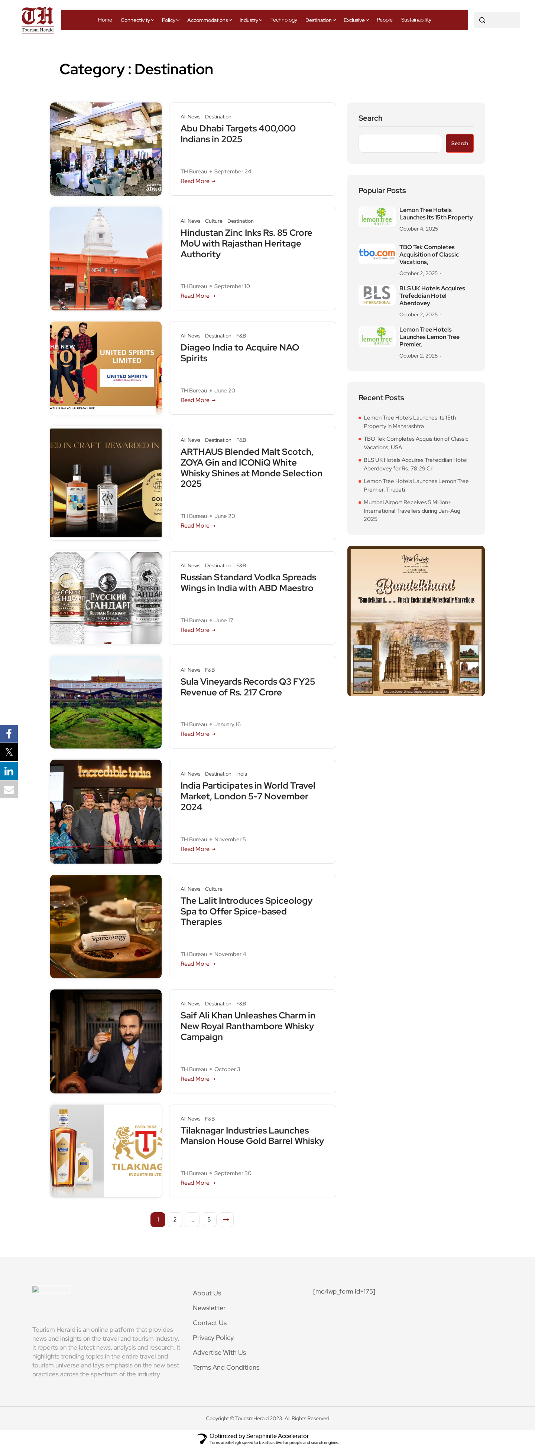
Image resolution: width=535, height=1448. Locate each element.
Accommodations (207, 20)
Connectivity (135, 20)
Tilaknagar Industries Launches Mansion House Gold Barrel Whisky (252, 1136)
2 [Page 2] (175, 1219)
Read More (199, 181)
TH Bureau (194, 171)
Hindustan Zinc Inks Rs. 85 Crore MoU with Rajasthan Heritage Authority (246, 244)
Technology (283, 19)
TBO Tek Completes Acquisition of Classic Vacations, (429, 255)
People (385, 19)
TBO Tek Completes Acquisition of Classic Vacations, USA (416, 443)
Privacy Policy (213, 1337)
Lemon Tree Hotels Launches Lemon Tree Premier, (429, 337)
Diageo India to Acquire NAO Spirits (240, 353)
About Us (207, 1293)
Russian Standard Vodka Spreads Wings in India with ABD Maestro (248, 583)
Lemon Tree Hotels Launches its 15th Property (436, 213)
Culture (214, 221)
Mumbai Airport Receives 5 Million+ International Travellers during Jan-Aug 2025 (412, 511)
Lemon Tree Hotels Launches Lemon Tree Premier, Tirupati (416, 485)
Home (105, 19)
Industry (249, 20)
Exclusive (354, 20)
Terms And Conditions (226, 1367)
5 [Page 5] (209, 1219)
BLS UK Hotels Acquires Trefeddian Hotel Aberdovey (432, 296)
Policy (168, 20)
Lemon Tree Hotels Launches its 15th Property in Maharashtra (410, 422)
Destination (318, 20)
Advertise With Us (219, 1352)
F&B (241, 336)
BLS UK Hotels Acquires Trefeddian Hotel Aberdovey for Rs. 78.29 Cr (415, 464)
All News (190, 117)
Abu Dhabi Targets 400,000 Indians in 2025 (238, 134)
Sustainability (416, 19)
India (241, 774)
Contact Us (210, 1322)
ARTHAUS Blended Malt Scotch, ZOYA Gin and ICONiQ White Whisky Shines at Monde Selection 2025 (251, 468)
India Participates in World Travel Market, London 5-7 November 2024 (248, 796)
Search (371, 118)
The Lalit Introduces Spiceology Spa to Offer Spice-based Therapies (246, 911)
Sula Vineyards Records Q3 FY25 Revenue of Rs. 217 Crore (248, 687)
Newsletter (209, 1308)
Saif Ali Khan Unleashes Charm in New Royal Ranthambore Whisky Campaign (248, 1026)
